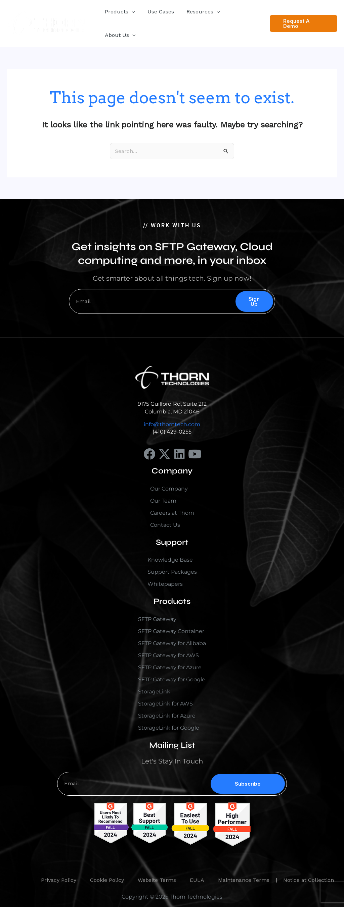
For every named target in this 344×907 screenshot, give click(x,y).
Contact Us (165, 525)
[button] (131, 11)
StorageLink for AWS (165, 703)
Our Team (163, 501)
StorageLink (154, 691)
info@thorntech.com (172, 424)
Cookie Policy (107, 880)
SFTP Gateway (157, 619)
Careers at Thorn (172, 513)
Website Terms (157, 880)
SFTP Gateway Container (171, 631)
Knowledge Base (170, 560)
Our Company (169, 489)
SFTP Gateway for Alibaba (172, 643)
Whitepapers (165, 584)
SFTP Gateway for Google (171, 679)
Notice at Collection (308, 880)
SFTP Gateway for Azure (170, 667)
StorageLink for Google (168, 728)
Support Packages (172, 572)
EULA (197, 880)
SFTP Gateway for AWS (168, 655)
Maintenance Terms (243, 880)
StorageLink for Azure (167, 716)
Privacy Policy (58, 880)
